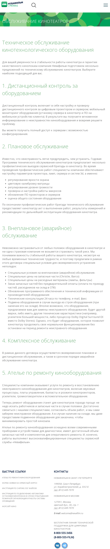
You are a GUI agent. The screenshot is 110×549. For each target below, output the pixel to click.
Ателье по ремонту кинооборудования (21, 477)
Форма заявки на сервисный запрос (19, 483)
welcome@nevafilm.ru (72, 513)
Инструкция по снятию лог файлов (19, 488)
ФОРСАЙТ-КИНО (9, 506)
